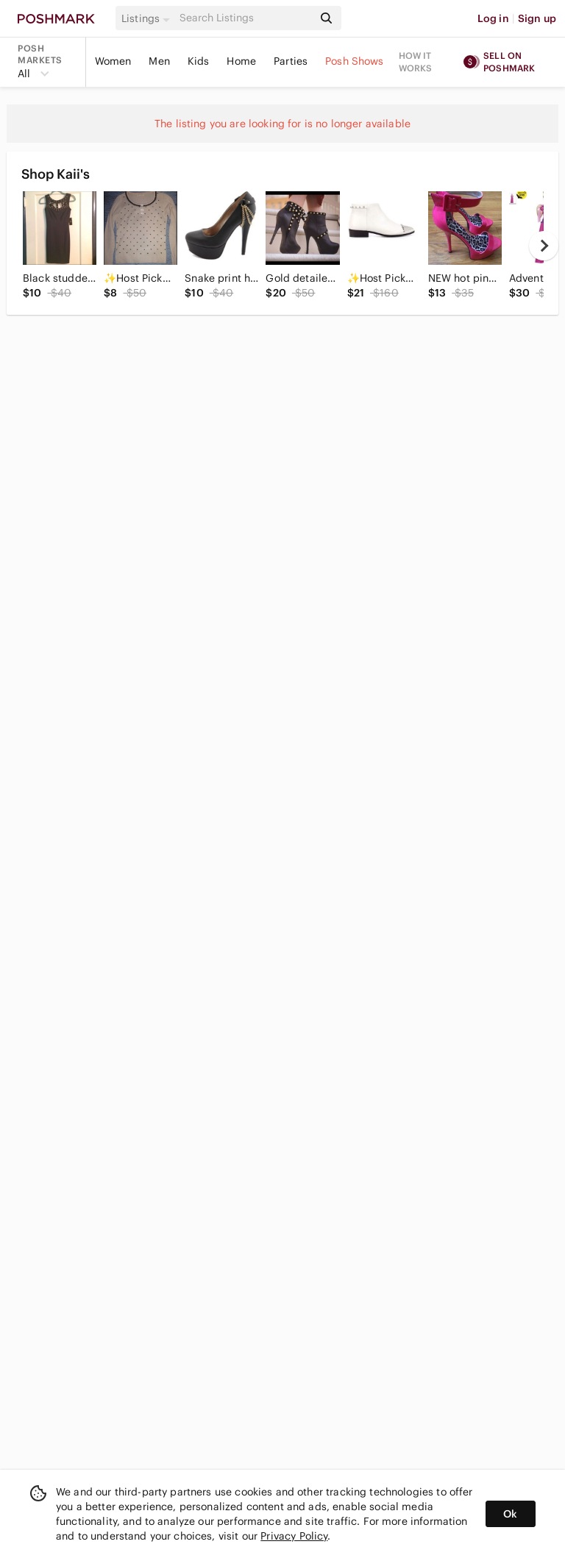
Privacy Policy (293, 1536)
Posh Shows (354, 61)
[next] (543, 245)
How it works (416, 62)
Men (159, 61)
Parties (291, 61)
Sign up (537, 18)
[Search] (245, 18)
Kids (199, 61)
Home (241, 61)
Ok (510, 1513)
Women (113, 61)
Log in (493, 18)
